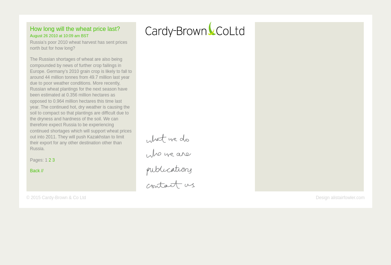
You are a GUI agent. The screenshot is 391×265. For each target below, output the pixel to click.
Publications (198, 170)
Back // (37, 170)
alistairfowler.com (348, 197)
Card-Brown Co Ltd (198, 29)
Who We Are (198, 154)
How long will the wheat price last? (75, 29)
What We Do (198, 138)
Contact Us (198, 185)
